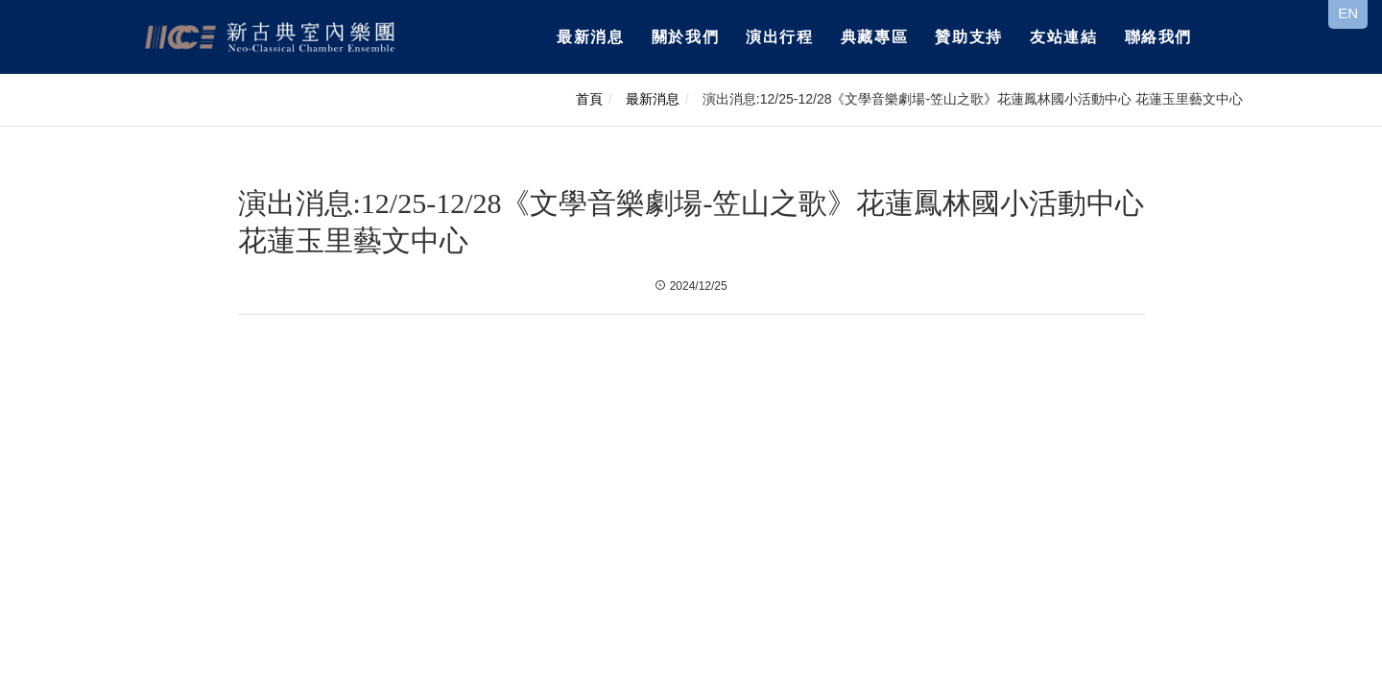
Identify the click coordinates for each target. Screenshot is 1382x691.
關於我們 (685, 37)
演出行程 (779, 37)
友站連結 (1063, 37)
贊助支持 (968, 37)
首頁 (589, 99)
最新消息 (590, 37)
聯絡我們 (1158, 37)
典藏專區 (874, 37)
